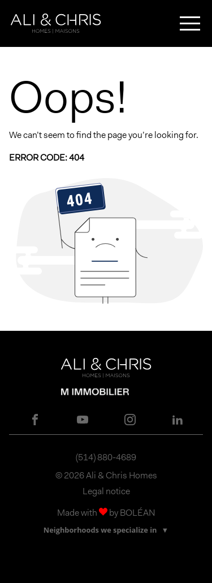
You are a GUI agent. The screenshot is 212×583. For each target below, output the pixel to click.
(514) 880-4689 (106, 457)
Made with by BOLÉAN (106, 512)
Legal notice (106, 491)
